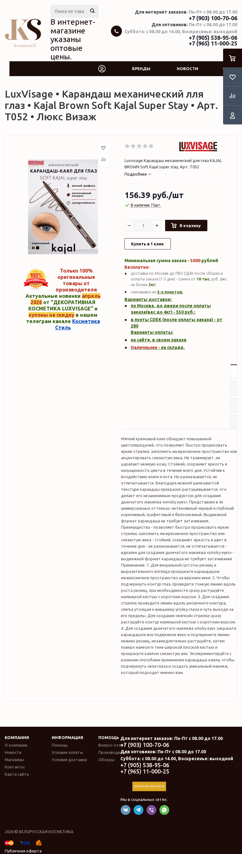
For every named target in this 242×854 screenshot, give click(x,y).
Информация (67, 737)
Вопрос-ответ (112, 745)
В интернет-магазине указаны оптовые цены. (72, 39)
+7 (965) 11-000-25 (213, 43)
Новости (187, 68)
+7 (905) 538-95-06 (213, 37)
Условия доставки (69, 759)
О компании (16, 745)
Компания (17, 737)
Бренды (141, 68)
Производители (114, 752)
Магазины (14, 759)
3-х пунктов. (170, 292)
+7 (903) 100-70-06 (213, 18)
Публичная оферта (23, 851)
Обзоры (106, 759)
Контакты (15, 767)
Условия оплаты (67, 752)
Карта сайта (17, 774)
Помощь (108, 737)
